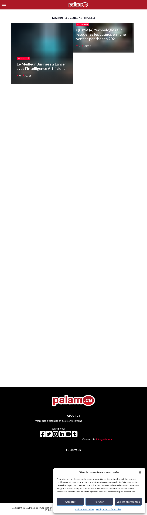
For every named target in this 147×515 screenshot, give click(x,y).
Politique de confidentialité (108, 509)
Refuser (99, 501)
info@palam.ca (104, 439)
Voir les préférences (128, 501)
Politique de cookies (84, 509)
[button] (140, 472)
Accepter (70, 501)
